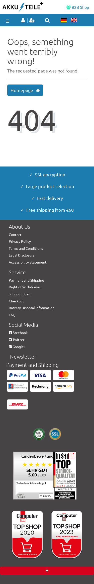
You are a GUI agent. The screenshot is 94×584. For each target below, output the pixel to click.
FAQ (12, 314)
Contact (15, 234)
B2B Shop (77, 7)
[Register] (32, 20)
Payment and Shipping (26, 280)
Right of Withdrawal (25, 287)
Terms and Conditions (26, 248)
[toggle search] (47, 20)
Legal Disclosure (22, 255)
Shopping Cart (20, 294)
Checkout (16, 301)
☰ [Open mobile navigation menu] (8, 21)
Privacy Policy (20, 241)
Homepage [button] (25, 90)
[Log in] (24, 20)
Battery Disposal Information (31, 307)
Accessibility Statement (28, 262)
